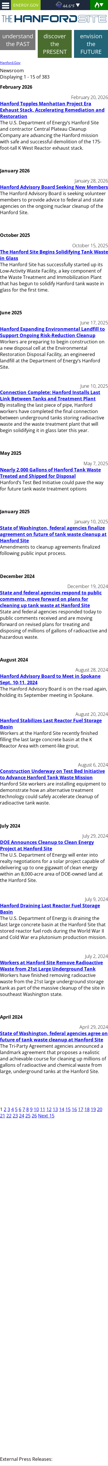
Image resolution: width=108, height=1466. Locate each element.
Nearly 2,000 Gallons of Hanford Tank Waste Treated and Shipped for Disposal (50, 473)
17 (80, 1109)
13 (55, 1109)
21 (2, 1116)
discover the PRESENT (55, 44)
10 (36, 1109)
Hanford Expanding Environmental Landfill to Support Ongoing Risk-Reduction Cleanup (52, 332)
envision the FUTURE (91, 44)
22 (9, 1116)
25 (28, 1116)
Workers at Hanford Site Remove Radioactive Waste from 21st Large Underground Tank (51, 965)
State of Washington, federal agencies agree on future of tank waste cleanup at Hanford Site (54, 1036)
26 (34, 1116)
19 (93, 1109)
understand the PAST (17, 40)
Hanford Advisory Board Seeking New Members (54, 187)
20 (99, 1109)
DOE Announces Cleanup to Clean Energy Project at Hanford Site (47, 845)
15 (68, 1109)
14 (61, 1109)
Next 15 (46, 1116)
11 (42, 1109)
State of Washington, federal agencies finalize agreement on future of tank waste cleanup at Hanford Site (53, 534)
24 (21, 1116)
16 (74, 1109)
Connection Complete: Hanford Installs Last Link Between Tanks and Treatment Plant (50, 395)
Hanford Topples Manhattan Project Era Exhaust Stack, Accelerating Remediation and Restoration (52, 109)
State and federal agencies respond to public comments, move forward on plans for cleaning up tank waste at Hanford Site (51, 599)
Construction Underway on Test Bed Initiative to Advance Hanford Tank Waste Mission (52, 774)
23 (15, 1116)
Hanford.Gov (10, 62)
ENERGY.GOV (25, 5)
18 (87, 1109)
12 (49, 1109)
